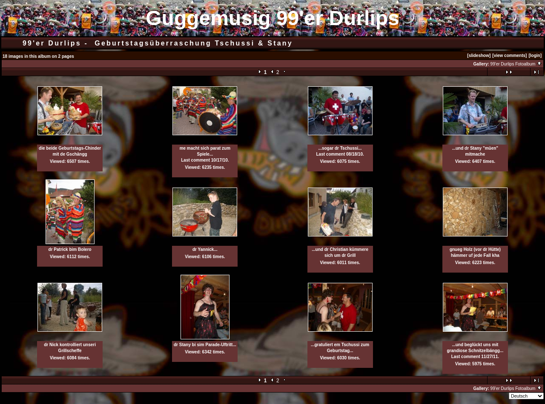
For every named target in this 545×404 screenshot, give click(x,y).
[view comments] (509, 55)
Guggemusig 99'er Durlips (272, 18)
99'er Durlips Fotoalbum (516, 64)
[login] (535, 55)
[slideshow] (478, 55)
